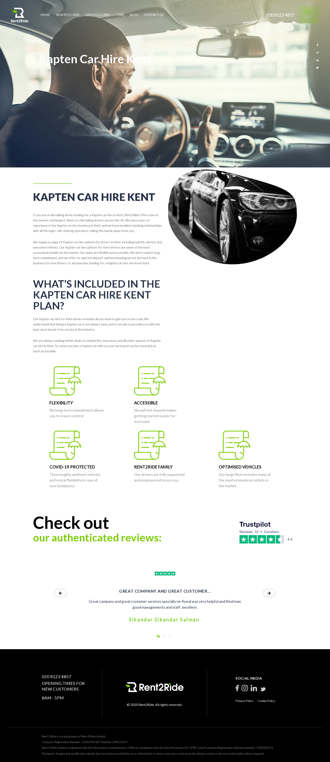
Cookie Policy (266, 701)
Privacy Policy (244, 701)
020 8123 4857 (56, 676)
